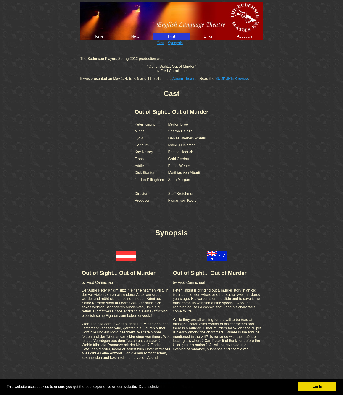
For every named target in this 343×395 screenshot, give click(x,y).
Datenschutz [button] (149, 387)
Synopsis (175, 43)
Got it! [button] (317, 387)
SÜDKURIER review (231, 78)
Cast (160, 43)
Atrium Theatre (184, 78)
